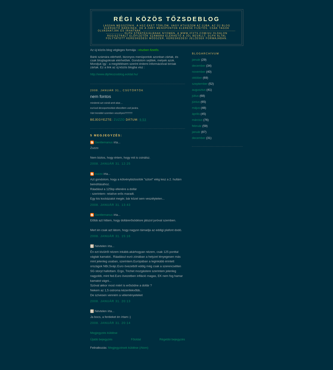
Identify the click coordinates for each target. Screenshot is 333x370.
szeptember (200, 83)
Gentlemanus (104, 142)
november (198, 71)
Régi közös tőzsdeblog (167, 19)
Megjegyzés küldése (103, 333)
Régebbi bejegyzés (172, 339)
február (196, 126)
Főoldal (136, 339)
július (195, 95)
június (196, 101)
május (196, 108)
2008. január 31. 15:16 (110, 236)
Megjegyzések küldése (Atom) (128, 347)
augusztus (199, 89)
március (197, 120)
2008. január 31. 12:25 (110, 163)
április (196, 114)
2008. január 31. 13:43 (110, 205)
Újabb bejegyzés (101, 339)
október (197, 77)
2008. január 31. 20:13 (110, 301)
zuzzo (99, 174)
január (196, 59)
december (198, 65)
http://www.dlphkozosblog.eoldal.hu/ (114, 74)
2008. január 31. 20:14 (110, 323)
